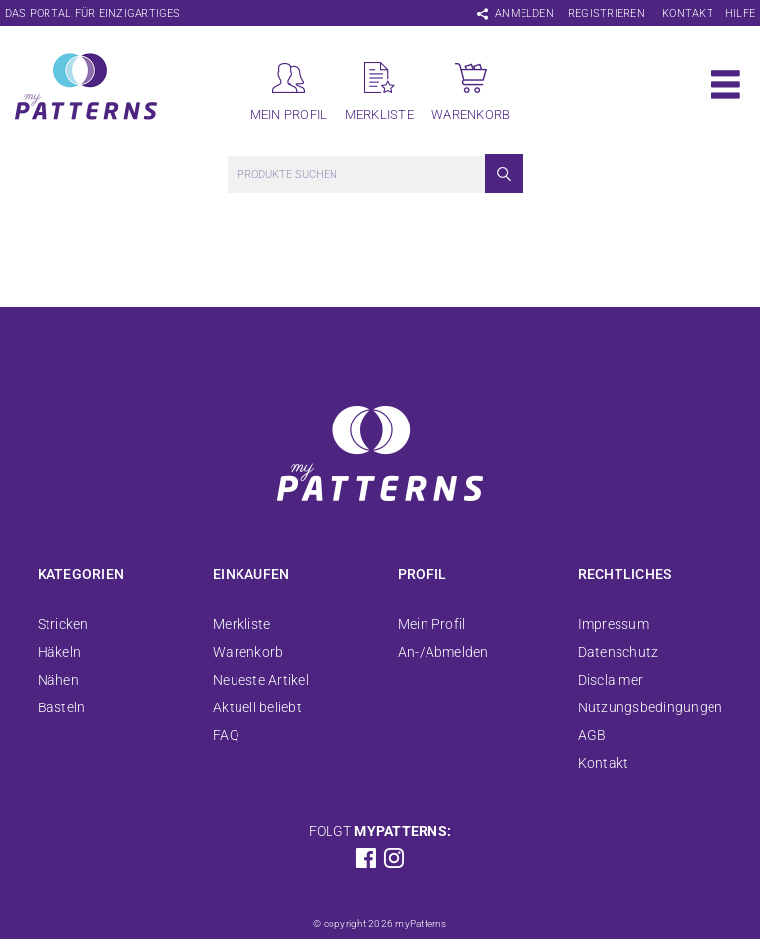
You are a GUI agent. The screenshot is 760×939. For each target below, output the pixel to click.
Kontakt (687, 13)
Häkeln (59, 652)
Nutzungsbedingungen (650, 707)
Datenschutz (618, 652)
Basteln (62, 707)
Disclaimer (610, 680)
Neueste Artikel (261, 680)
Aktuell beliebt (257, 707)
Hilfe (740, 13)
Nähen (58, 680)
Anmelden (524, 13)
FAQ (225, 735)
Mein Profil (432, 624)
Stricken (63, 624)
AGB (592, 735)
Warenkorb (248, 652)
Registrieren (606, 13)
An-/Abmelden (443, 652)
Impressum (613, 624)
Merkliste (241, 624)
